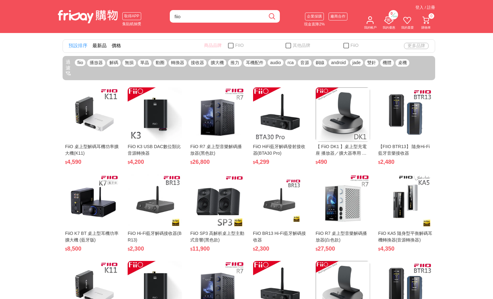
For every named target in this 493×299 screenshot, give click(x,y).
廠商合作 (338, 16)
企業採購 (314, 16)
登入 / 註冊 (425, 7)
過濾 (68, 67)
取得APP (131, 16)
